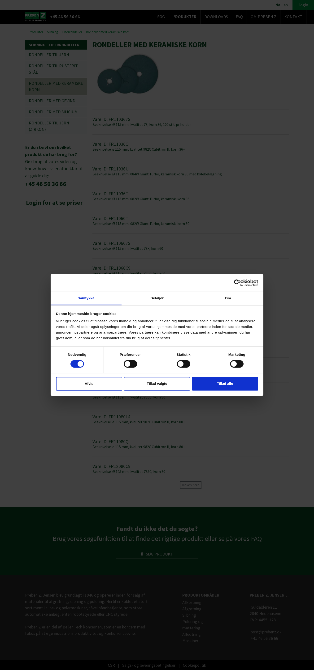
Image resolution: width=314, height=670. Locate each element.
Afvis (89, 384)
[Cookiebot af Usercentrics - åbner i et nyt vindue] (237, 282)
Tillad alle (225, 384)
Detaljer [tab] (157, 298)
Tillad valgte (157, 384)
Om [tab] (228, 298)
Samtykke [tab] (86, 298)
